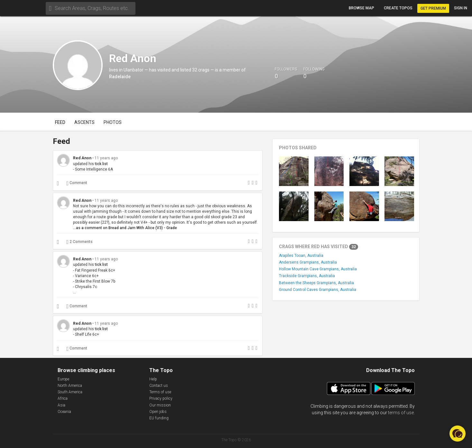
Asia (61, 405)
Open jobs (158, 411)
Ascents (84, 122)
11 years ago (106, 158)
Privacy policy (160, 398)
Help (153, 379)
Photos (113, 122)
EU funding (159, 418)
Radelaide (120, 76)
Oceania (64, 411)
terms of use (401, 412)
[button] (457, 433)
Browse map (361, 8)
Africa (63, 398)
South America (70, 392)
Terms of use (160, 392)
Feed (60, 122)
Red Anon (82, 158)
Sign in (460, 8)
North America (70, 385)
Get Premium (433, 8)
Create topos (398, 8)
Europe (63, 379)
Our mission (160, 405)
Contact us (158, 385)
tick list (101, 164)
